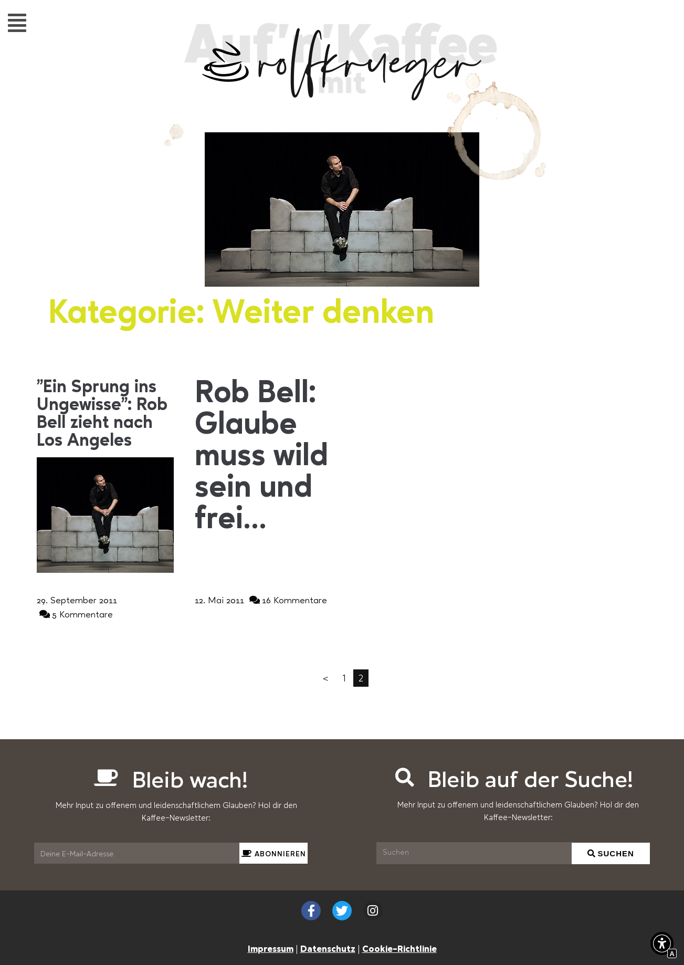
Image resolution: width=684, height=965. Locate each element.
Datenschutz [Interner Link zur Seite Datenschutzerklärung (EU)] (327, 948)
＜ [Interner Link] (325, 678)
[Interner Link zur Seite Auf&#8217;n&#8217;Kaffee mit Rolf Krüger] (342, 95)
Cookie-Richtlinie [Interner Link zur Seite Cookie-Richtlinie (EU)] (399, 948)
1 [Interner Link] (344, 678)
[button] (17, 22)
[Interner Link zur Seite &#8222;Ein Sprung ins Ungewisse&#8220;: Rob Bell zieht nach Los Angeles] (105, 414)
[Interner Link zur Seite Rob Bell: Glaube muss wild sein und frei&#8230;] (263, 457)
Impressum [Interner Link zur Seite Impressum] (270, 948)
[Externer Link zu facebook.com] (311, 910)
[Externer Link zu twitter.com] (342, 910)
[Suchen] (474, 853)
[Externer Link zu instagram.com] (373, 910)
